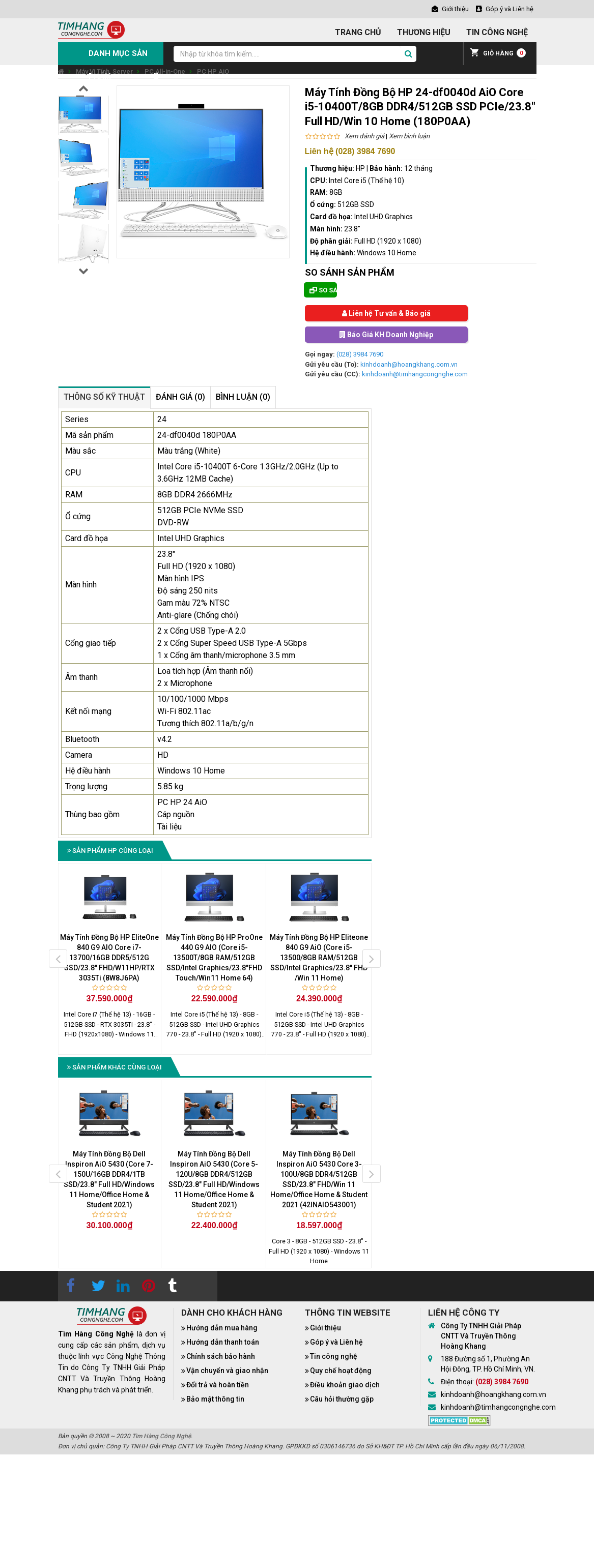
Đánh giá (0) (180, 397)
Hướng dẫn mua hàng (222, 1328)
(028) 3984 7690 (359, 354)
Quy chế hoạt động (341, 1370)
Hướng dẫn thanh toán (222, 1342)
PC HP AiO (213, 71)
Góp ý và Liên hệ (336, 1342)
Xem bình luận (409, 136)
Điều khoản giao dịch (345, 1385)
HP (360, 168)
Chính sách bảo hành (220, 1356)
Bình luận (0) (243, 397)
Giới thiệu (325, 1328)
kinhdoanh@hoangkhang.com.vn (409, 364)
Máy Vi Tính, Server (104, 71)
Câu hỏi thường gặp (342, 1399)
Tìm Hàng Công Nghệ (161, 1436)
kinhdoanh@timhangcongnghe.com (415, 374)
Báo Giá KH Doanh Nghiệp (386, 335)
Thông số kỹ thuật (104, 397)
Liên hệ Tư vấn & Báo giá (386, 313)
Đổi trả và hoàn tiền (217, 1385)
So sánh (323, 290)
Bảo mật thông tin (215, 1399)
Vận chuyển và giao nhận (227, 1370)
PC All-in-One (165, 71)
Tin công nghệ (333, 1356)
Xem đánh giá (364, 136)
